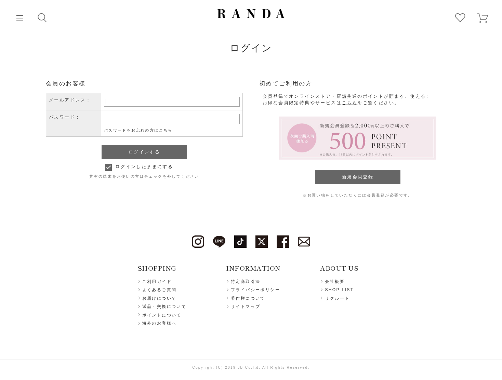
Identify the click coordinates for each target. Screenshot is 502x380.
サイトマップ (245, 306)
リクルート (337, 298)
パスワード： (64, 117)
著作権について (248, 298)
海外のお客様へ (159, 323)
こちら (349, 102)
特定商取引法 (245, 281)
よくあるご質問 (159, 289)
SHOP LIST (339, 289)
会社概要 (335, 281)
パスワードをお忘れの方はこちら (138, 130)
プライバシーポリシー (255, 289)
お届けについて (159, 298)
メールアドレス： (70, 100)
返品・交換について (164, 306)
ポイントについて (162, 315)
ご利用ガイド (157, 281)
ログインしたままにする (144, 166)
